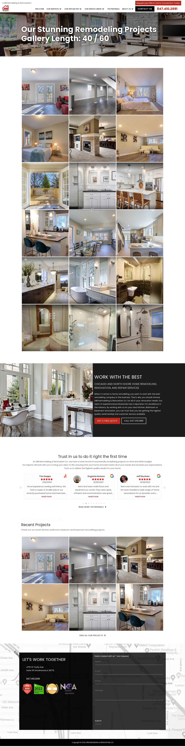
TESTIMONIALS (113, 9)
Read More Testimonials (92, 507)
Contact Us (144, 8)
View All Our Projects (92, 636)
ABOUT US (126, 9)
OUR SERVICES (53, 9)
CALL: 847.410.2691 (133, 421)
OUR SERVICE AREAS (93, 9)
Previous (20, 488)
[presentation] (114, 710)
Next (164, 488)
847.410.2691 (167, 9)
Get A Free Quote (107, 421)
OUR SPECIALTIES (71, 9)
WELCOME (39, 9)
